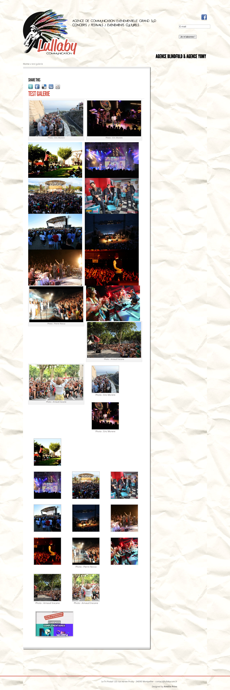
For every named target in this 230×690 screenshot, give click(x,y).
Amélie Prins (170, 686)
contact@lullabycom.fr (166, 681)
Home (26, 64)
